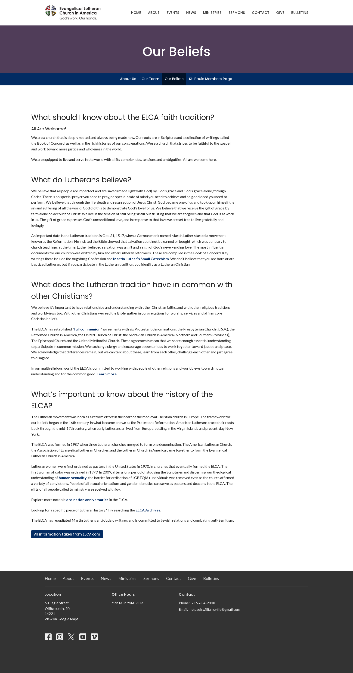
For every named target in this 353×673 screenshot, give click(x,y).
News (191, 12)
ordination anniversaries (87, 499)
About (154, 12)
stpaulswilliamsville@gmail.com (216, 609)
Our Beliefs (174, 78)
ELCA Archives (148, 510)
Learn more (107, 374)
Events (173, 12)
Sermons (237, 12)
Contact (260, 12)
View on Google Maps (61, 619)
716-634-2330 (203, 603)
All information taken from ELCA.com (67, 534)
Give (280, 12)
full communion (87, 329)
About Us (128, 78)
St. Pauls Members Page (210, 78)
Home (136, 12)
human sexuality (73, 477)
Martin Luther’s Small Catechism (141, 258)
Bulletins (299, 12)
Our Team (150, 78)
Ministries (212, 12)
